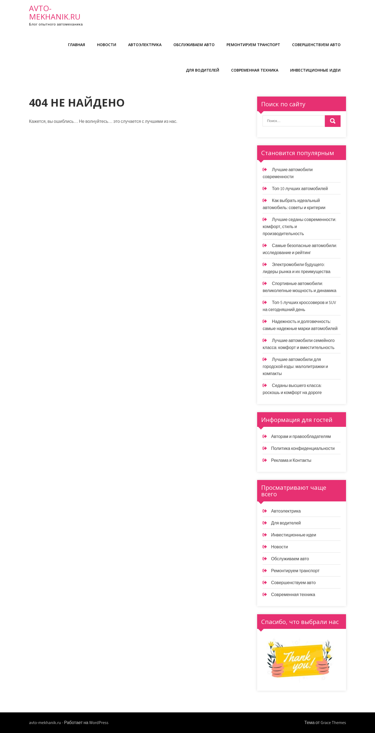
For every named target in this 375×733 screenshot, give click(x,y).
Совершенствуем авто (316, 44)
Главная (76, 44)
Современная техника (254, 70)
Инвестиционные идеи (315, 70)
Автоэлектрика (144, 44)
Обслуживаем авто (194, 44)
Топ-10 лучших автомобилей (300, 188)
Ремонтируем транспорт (253, 44)
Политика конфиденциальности (303, 448)
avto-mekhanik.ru (54, 12)
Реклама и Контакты (291, 460)
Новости (106, 44)
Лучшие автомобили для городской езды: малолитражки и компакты (295, 366)
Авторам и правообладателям (301, 436)
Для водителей (202, 70)
